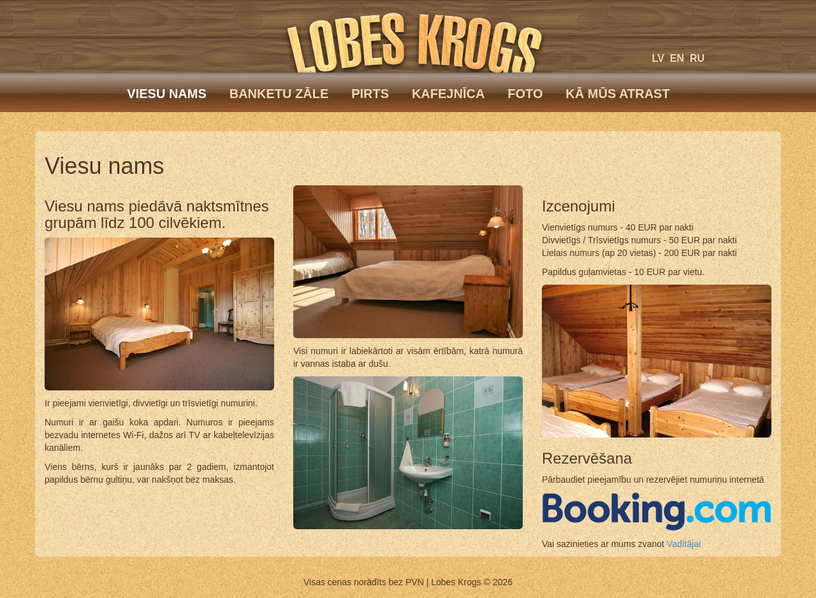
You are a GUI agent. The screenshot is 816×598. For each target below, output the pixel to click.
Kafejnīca (448, 94)
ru (697, 58)
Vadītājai (684, 544)
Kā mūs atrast (617, 94)
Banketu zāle (279, 94)
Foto (525, 94)
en (677, 58)
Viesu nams (166, 94)
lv (658, 58)
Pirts (370, 94)
